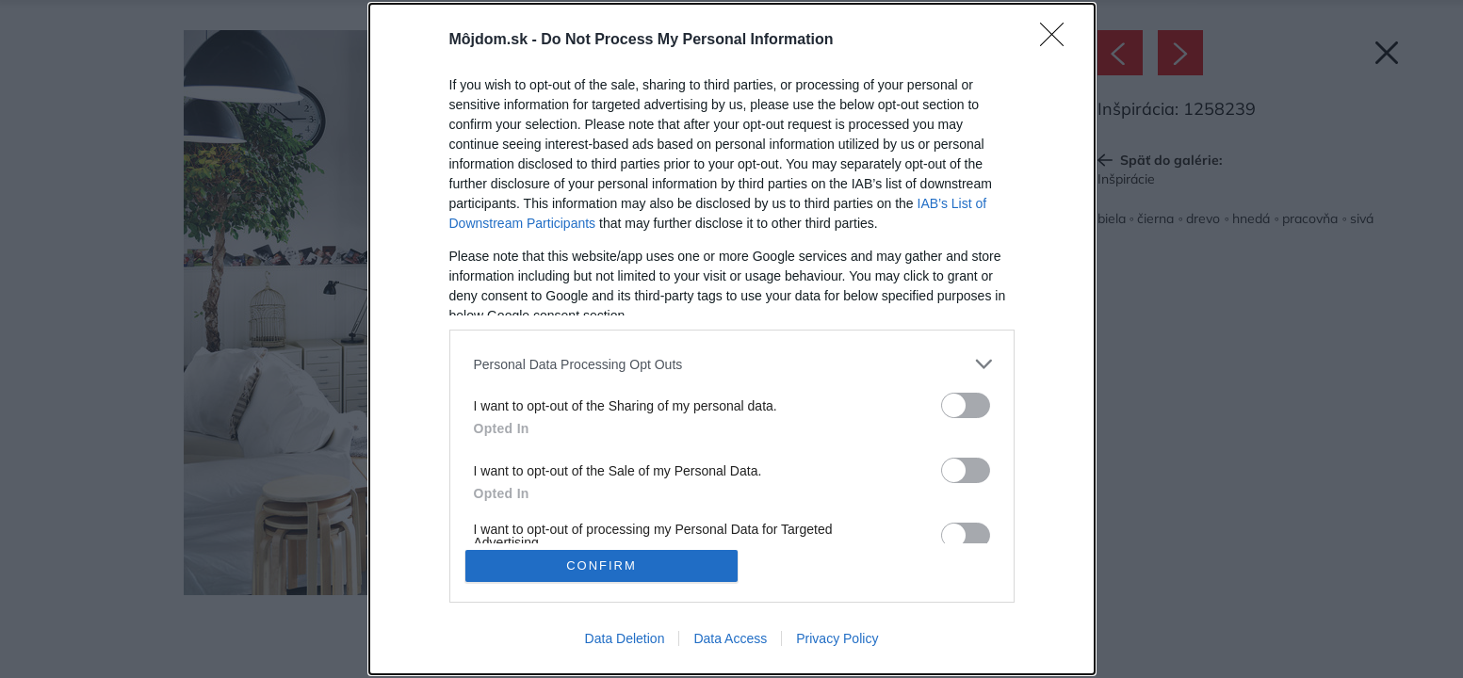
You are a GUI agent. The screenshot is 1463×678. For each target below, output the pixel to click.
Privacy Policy (837, 638)
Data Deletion (625, 638)
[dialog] (732, 339)
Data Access (730, 638)
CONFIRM (601, 565)
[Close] (1058, 40)
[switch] (965, 405)
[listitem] (732, 364)
